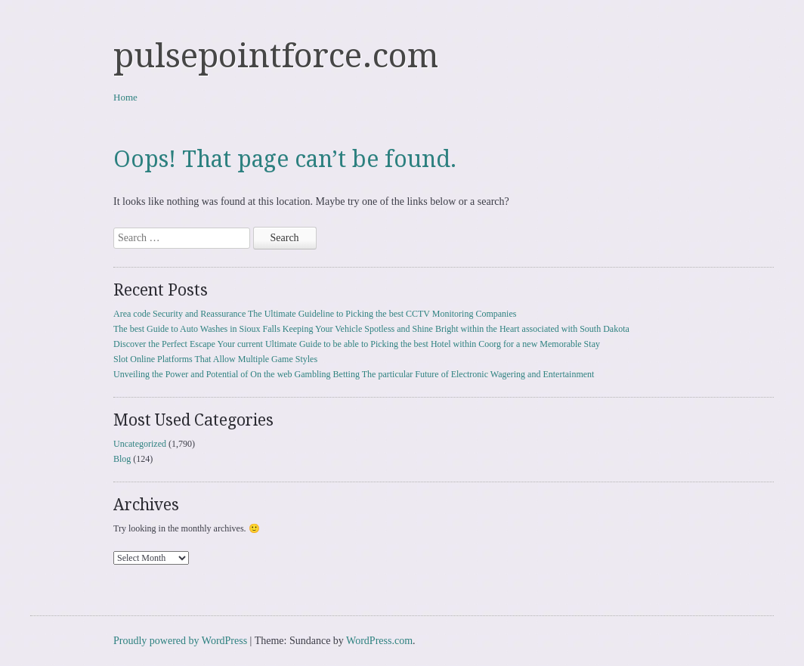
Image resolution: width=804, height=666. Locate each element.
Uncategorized (139, 443)
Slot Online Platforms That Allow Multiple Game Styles (215, 359)
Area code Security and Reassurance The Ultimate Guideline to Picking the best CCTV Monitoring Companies (314, 313)
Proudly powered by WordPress (180, 640)
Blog (122, 459)
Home (125, 97)
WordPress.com (379, 640)
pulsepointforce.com (275, 56)
